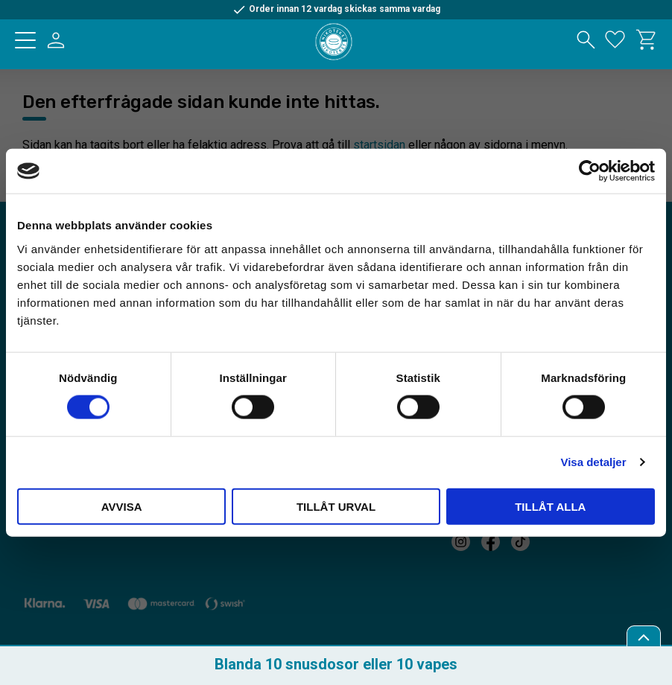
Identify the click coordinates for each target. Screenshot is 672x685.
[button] (25, 40)
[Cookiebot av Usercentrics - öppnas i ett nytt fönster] (589, 171)
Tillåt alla (550, 506)
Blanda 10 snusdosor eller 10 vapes (336, 664)
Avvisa (121, 506)
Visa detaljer (593, 462)
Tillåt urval (336, 506)
